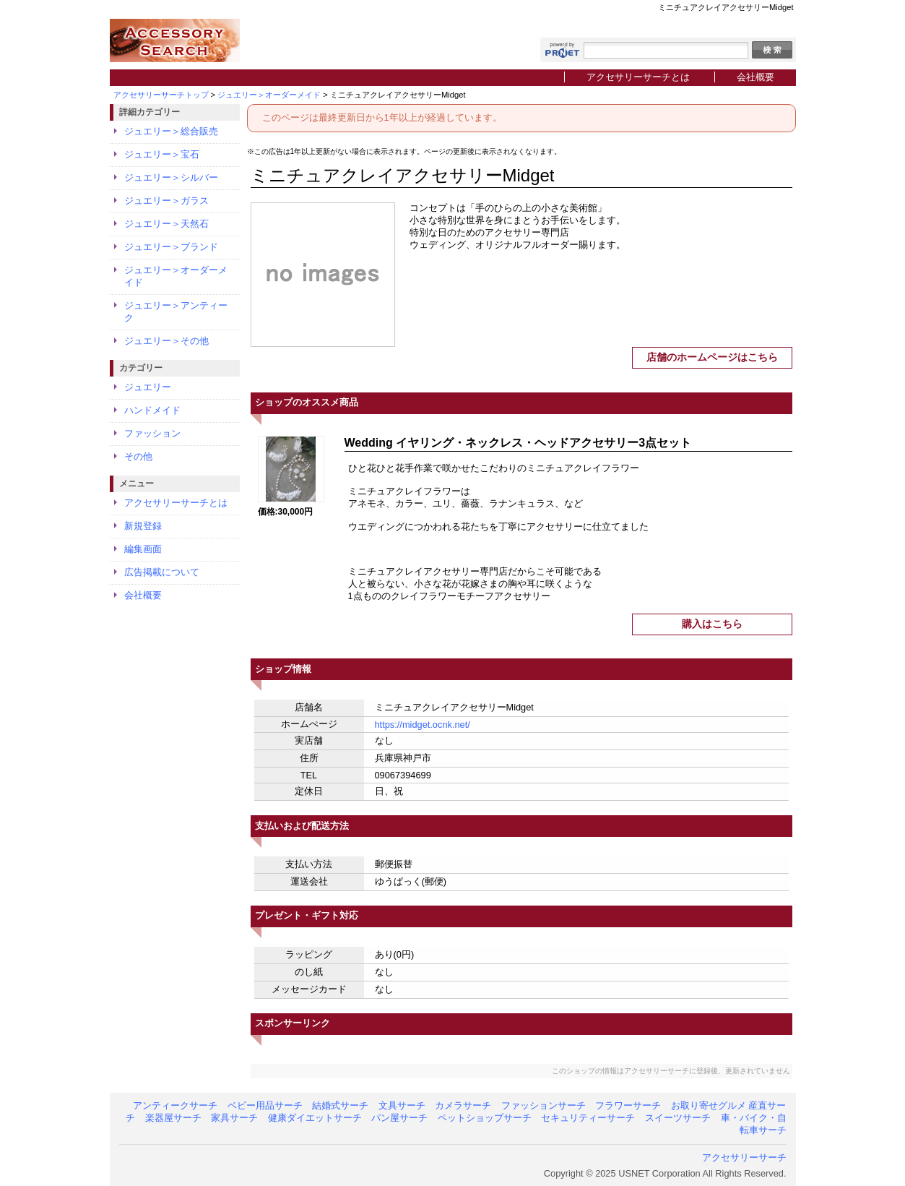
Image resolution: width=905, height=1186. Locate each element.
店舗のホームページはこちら (712, 357)
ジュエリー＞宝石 (161, 154)
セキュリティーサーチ (588, 1117)
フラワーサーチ (628, 1105)
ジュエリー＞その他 (166, 340)
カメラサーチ (463, 1105)
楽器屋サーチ (173, 1117)
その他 (138, 456)
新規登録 (143, 525)
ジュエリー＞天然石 (166, 223)
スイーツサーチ (678, 1117)
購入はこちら (712, 623)
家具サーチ (234, 1117)
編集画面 (143, 548)
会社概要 (755, 77)
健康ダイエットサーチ (315, 1117)
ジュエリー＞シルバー (171, 177)
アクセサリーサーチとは (638, 77)
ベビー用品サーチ (265, 1105)
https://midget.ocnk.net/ (422, 724)
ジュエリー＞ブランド (171, 246)
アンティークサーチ (175, 1105)
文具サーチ (401, 1105)
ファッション (152, 433)
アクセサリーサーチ (744, 1157)
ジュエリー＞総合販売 (171, 131)
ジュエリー (147, 387)
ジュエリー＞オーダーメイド (269, 94)
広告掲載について (161, 572)
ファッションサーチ (543, 1105)
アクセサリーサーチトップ (161, 94)
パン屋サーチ (399, 1117)
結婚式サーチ (340, 1105)
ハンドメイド (152, 410)
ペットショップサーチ (485, 1117)
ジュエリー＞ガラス (166, 200)
